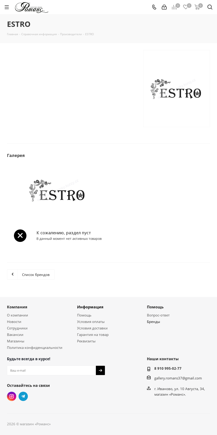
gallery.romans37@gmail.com (178, 378)
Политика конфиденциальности (34, 347)
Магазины (15, 341)
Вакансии (15, 334)
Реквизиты (86, 341)
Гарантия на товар (93, 334)
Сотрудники (17, 328)
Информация (90, 307)
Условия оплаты (91, 321)
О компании (17, 315)
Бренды (153, 321)
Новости (14, 321)
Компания (17, 307)
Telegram (23, 396)
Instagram (11, 396)
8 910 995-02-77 (167, 368)
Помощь (84, 315)
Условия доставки (92, 328)
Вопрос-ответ (158, 315)
